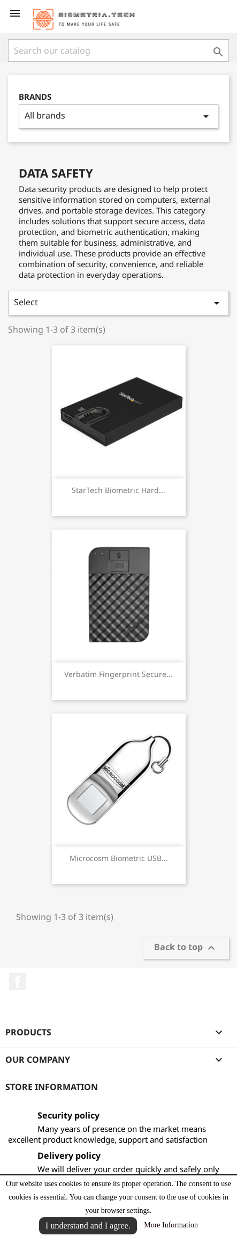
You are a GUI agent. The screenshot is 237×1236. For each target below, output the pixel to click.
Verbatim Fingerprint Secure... (118, 674)
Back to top (186, 947)
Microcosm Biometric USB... (119, 858)
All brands (118, 116)
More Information (171, 1225)
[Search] (118, 50)
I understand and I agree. (88, 1225)
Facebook (17, 981)
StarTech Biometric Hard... (118, 490)
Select (118, 303)
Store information (51, 1087)
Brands (35, 96)
